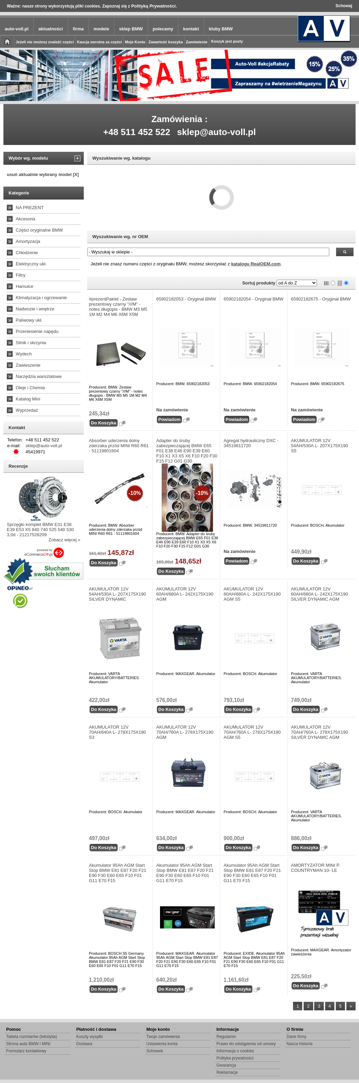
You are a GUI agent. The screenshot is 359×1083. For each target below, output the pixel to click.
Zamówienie (197, 42)
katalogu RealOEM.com (255, 263)
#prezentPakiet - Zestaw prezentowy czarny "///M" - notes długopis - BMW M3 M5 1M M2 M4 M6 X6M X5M (118, 306)
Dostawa (84, 1043)
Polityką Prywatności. (154, 6)
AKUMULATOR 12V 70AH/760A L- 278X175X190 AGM (184, 732)
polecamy (163, 28)
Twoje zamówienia (163, 1036)
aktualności (50, 28)
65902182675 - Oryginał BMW (321, 299)
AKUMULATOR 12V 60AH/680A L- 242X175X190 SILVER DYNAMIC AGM (319, 594)
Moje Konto (135, 42)
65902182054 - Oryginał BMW (253, 299)
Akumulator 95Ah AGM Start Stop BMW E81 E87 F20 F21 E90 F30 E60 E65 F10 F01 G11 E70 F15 (117, 873)
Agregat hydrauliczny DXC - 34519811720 (251, 443)
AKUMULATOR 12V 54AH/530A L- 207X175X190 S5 (319, 445)
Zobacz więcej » (64, 539)
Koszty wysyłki (89, 1036)
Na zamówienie (172, 409)
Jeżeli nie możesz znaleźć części (45, 42)
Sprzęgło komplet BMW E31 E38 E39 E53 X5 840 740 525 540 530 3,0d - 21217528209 (40, 529)
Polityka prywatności (235, 1058)
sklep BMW (131, 28)
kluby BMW (221, 28)
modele (101, 28)
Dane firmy (296, 1036)
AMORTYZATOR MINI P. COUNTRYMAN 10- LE (315, 868)
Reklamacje (227, 1072)
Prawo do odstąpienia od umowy (246, 1043)
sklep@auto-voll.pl (216, 132)
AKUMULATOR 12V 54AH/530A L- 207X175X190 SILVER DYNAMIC (117, 594)
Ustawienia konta (161, 1043)
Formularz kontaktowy (26, 1051)
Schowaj (343, 5)
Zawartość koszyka (165, 42)
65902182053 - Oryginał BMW (186, 299)
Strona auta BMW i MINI (28, 1043)
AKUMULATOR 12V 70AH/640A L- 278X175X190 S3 (117, 732)
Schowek (154, 1051)
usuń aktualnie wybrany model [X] (43, 174)
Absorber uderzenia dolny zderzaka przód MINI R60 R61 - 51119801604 (119, 445)
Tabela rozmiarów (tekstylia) (31, 1036)
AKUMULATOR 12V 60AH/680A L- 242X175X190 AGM (184, 594)
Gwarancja (226, 1065)
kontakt (191, 28)
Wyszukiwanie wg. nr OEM (120, 236)
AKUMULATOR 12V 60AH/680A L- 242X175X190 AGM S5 (252, 594)
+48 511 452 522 (136, 132)
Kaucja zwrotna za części (99, 42)
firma (78, 28)
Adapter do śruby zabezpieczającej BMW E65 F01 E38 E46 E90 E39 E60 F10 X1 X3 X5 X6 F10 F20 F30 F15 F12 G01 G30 (186, 451)
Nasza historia (300, 1043)
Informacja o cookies (235, 1051)
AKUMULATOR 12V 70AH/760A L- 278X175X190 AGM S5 (252, 732)
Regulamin (226, 1036)
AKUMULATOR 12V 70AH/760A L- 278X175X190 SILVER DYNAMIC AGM (319, 732)
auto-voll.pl (16, 28)
